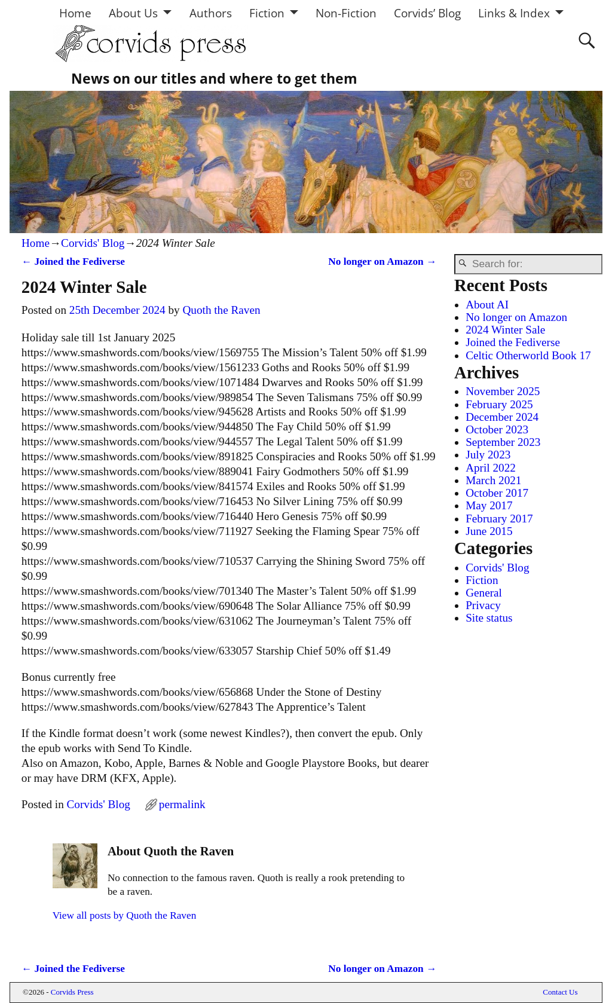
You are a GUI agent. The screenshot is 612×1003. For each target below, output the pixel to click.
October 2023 (497, 429)
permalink (182, 804)
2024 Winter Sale (505, 329)
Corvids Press (72, 991)
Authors (210, 13)
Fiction (266, 13)
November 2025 (503, 391)
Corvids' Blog (92, 243)
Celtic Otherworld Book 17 (528, 355)
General (484, 592)
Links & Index (514, 13)
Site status (489, 617)
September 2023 (503, 442)
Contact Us (560, 991)
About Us (133, 13)
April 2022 (491, 467)
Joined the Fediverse (73, 261)
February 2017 (499, 518)
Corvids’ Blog (427, 13)
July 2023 (488, 454)
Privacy (483, 605)
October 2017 (497, 493)
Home (75, 13)
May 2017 (489, 505)
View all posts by (125, 915)
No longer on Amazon (382, 261)
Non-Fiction (346, 13)
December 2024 (502, 417)
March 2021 (493, 480)
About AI (487, 304)
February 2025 (499, 404)
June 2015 (489, 531)
